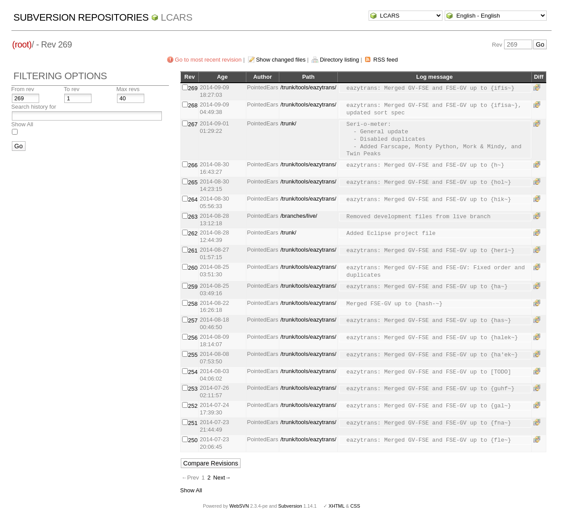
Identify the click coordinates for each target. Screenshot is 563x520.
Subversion (290, 506)
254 (193, 372)
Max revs (128, 89)
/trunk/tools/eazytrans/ (308, 87)
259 (193, 286)
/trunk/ (288, 123)
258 (193, 303)
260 (193, 267)
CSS (355, 506)
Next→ (222, 477)
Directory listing (339, 59)
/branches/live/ (298, 215)
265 (193, 182)
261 (193, 250)
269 (193, 88)
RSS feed (385, 59)
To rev (71, 89)
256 (193, 337)
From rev (22, 89)
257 (193, 320)
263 (193, 216)
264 (193, 199)
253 (193, 388)
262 (193, 233)
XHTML (336, 506)
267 (193, 124)
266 (193, 165)
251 (193, 423)
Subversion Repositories (81, 17)
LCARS (177, 17)
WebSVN (239, 506)
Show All (22, 124)
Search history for (33, 106)
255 (193, 355)
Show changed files (281, 59)
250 (193, 440)
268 (193, 105)
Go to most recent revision (208, 59)
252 (193, 406)
